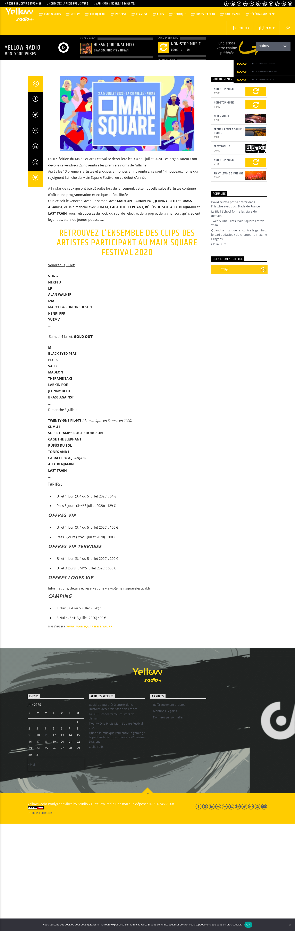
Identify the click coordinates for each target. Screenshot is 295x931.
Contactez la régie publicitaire (67, 3)
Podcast (120, 14)
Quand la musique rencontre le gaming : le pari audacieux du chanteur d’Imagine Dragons (239, 342)
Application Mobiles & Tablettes (114, 3)
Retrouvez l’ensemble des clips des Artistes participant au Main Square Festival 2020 (127, 350)
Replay (75, 14)
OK (248, 924)
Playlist (141, 14)
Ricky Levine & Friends (229, 280)
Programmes (52, 14)
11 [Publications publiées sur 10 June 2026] (46, 842)
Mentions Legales (165, 818)
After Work (221, 223)
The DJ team (98, 14)
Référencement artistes (169, 812)
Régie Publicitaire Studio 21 (22, 3)
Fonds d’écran (205, 14)
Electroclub (222, 253)
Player (267, 28)
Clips (160, 14)
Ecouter (240, 28)
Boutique (180, 14)
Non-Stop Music (224, 196)
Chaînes (273, 47)
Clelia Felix (218, 351)
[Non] (290, 925)
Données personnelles (168, 825)
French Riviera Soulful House (229, 238)
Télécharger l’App (262, 14)
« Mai (31, 872)
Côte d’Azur (233, 14)
